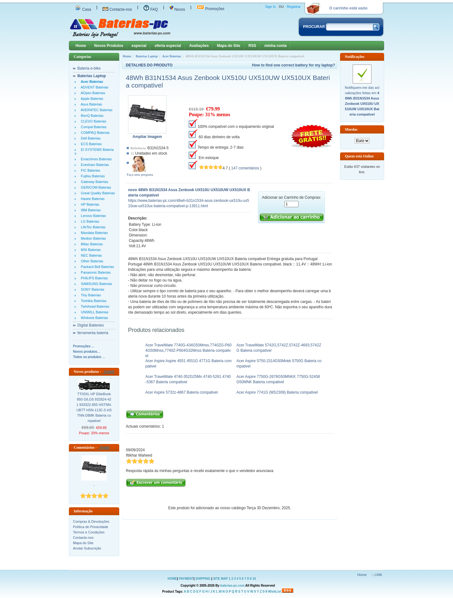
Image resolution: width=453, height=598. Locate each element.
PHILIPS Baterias (93, 278)
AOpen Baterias (92, 93)
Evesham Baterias (94, 165)
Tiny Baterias (90, 295)
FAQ (150, 9)
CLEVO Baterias (92, 121)
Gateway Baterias (93, 182)
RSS (252, 45)
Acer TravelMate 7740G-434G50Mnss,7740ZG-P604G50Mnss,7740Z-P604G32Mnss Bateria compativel (188, 350)
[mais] (108, 371)
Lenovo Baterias (92, 216)
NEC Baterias (90, 255)
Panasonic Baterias (95, 272)
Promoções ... (83, 346)
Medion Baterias (92, 238)
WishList (274, 591)
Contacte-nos (117, 9)
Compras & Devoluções (91, 521)
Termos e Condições (88, 532)
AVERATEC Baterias (96, 110)
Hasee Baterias (91, 199)
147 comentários (245, 168)
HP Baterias (89, 204)
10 (254, 578)
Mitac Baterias (91, 244)
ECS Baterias (90, 144)
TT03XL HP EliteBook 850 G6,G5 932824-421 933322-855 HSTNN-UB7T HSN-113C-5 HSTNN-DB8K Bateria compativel (94, 407)
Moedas (351, 129)
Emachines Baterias (95, 159)
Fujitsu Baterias (92, 176)
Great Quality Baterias (97, 193)
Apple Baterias (91, 98)
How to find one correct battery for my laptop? (293, 65)
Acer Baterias (171, 56)
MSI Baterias (90, 250)
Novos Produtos (108, 45)
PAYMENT (186, 578)
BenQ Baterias (91, 115)
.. (94, 485)
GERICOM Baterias (95, 187)
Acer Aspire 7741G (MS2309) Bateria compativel (277, 392)
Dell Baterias (89, 138)
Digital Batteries (90, 325)
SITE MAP (220, 578)
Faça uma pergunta (140, 174)
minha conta (275, 45)
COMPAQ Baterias (94, 132)
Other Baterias (91, 261)
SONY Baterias (91, 289)
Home (81, 45)
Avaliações (199, 45)
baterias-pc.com (232, 585)
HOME (172, 578)
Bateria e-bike (89, 68)
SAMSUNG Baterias (95, 284)
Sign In (270, 7)
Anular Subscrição (87, 548)
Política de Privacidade (90, 527)
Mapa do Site (228, 45)
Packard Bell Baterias (96, 267)
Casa (83, 9)
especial (138, 45)
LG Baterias (89, 221)
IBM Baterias (90, 210)
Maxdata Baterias (93, 233)
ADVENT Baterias (93, 87)
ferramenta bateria (92, 333)
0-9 (265, 591)
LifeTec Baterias (92, 227)
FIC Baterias (89, 170)
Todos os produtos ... (89, 357)
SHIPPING (202, 578)
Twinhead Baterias (94, 306)
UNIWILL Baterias (94, 312)
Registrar (294, 7)
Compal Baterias (92, 127)
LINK (378, 575)
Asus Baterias (90, 104)
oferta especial (167, 45)
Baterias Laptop (147, 56)
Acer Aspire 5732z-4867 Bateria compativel (181, 392)
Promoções (210, 9)
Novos (177, 9)
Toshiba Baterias (92, 301)
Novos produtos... (86, 351)
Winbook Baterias (93, 318)
